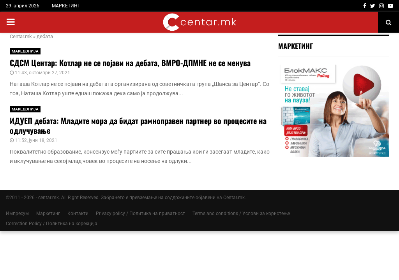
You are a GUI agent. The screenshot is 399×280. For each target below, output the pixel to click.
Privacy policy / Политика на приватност (140, 213)
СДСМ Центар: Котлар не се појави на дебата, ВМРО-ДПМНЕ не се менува (130, 62)
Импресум (17, 213)
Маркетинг (48, 213)
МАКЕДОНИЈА (25, 51)
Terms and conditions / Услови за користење (241, 213)
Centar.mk (21, 36)
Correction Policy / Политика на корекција (51, 223)
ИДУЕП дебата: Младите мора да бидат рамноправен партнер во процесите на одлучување (138, 125)
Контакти (77, 213)
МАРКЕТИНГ (66, 6)
